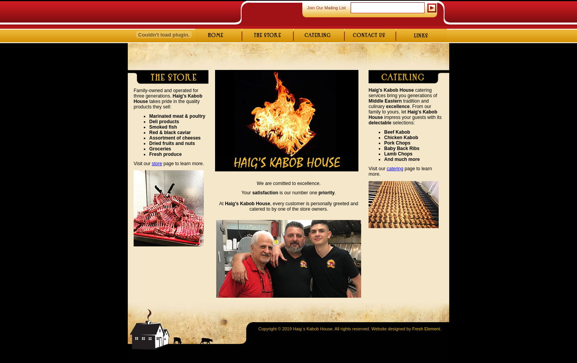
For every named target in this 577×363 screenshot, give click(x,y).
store (157, 163)
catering (394, 168)
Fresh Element (426, 328)
